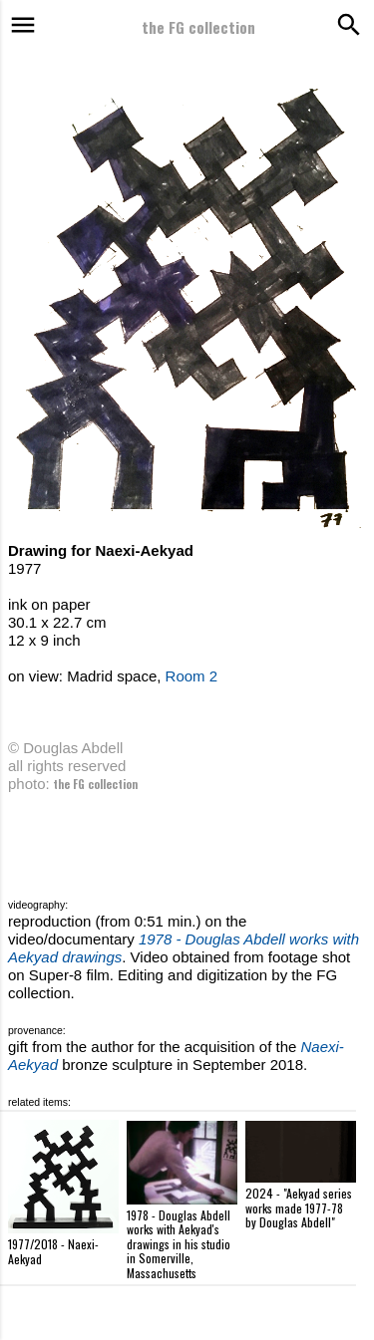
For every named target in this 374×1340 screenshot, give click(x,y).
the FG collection (198, 27)
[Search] (346, 25)
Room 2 (192, 676)
